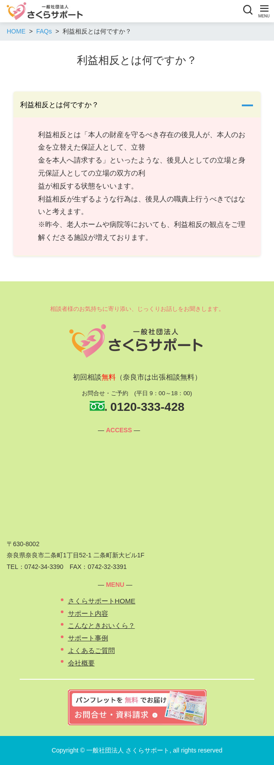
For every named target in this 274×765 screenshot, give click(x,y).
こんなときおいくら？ (101, 625)
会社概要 (81, 663)
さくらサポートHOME (101, 601)
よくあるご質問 (91, 650)
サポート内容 (88, 613)
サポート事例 (88, 638)
